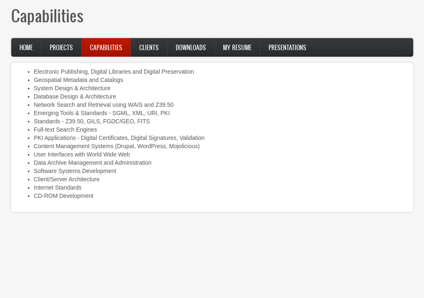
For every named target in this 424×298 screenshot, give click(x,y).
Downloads (191, 47)
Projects (61, 47)
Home (26, 47)
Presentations (287, 47)
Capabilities (106, 47)
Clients (149, 47)
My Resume (237, 47)
